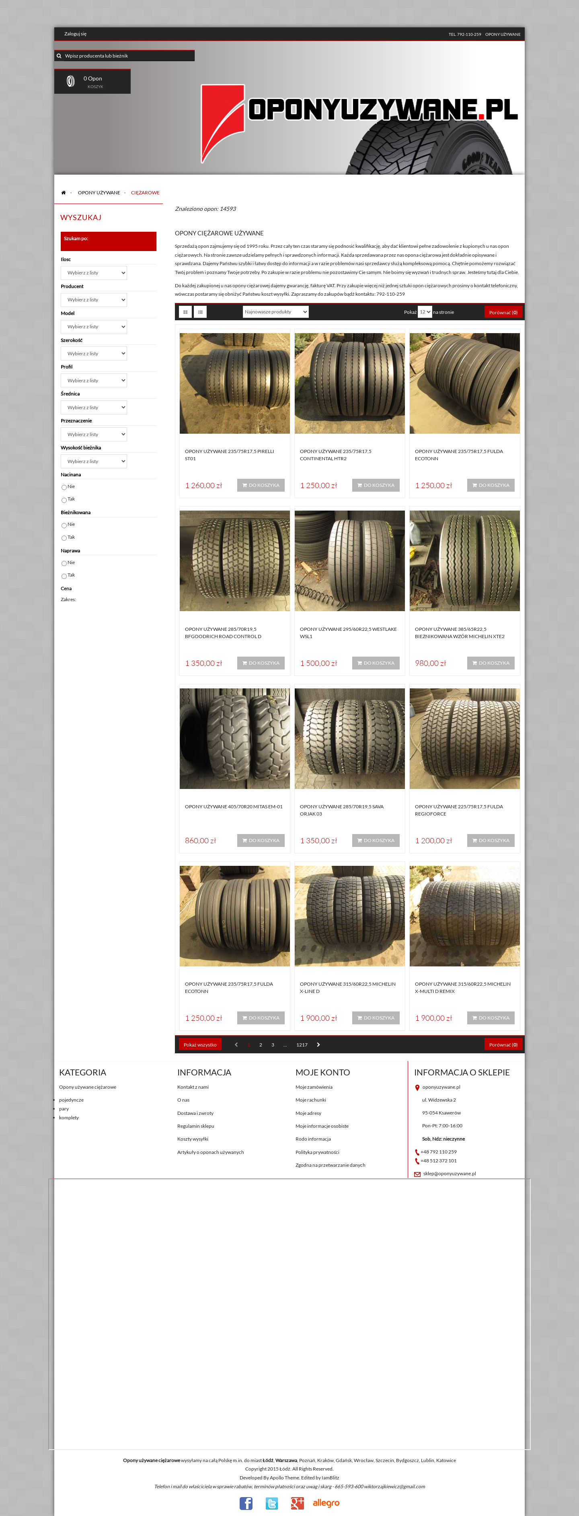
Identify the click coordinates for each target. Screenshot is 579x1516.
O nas (183, 1100)
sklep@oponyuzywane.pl (449, 1173)
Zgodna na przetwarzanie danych (330, 1165)
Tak (71, 499)
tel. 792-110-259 (465, 34)
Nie (71, 486)
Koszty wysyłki (192, 1139)
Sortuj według (223, 312)
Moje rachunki (311, 1100)
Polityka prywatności (317, 1152)
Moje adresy (308, 1113)
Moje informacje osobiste (322, 1126)
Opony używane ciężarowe (87, 1087)
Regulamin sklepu (195, 1126)
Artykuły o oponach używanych (210, 1152)
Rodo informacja (313, 1139)
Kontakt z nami (193, 1087)
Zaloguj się (75, 34)
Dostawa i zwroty (195, 1113)
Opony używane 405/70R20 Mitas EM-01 (234, 806)
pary (64, 1109)
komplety (69, 1117)
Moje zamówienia (314, 1087)
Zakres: (68, 599)
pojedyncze (71, 1100)
